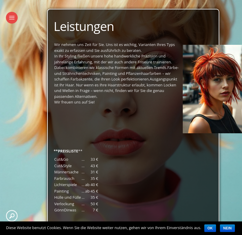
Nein (227, 228)
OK (210, 228)
